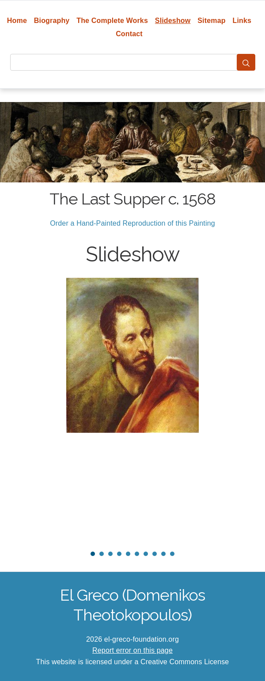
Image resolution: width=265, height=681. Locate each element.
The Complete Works (112, 20)
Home (17, 20)
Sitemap (211, 20)
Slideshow (173, 20)
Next (242, 410)
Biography (52, 20)
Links (242, 20)
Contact (129, 34)
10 (172, 554)
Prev (22, 410)
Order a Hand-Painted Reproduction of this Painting (132, 223)
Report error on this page (132, 650)
